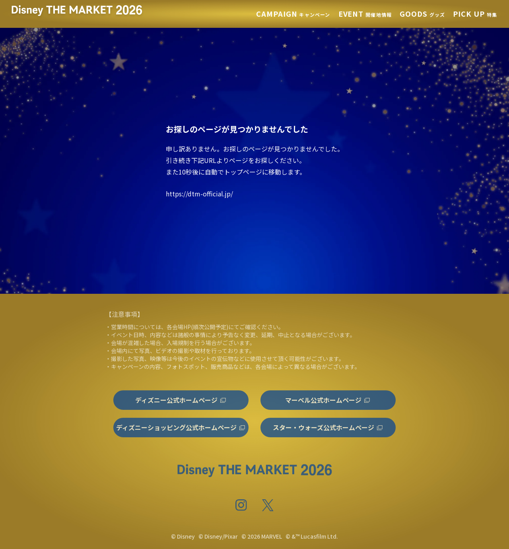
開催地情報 (365, 14)
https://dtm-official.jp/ (199, 193)
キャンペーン (293, 14)
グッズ (422, 14)
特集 (475, 14)
